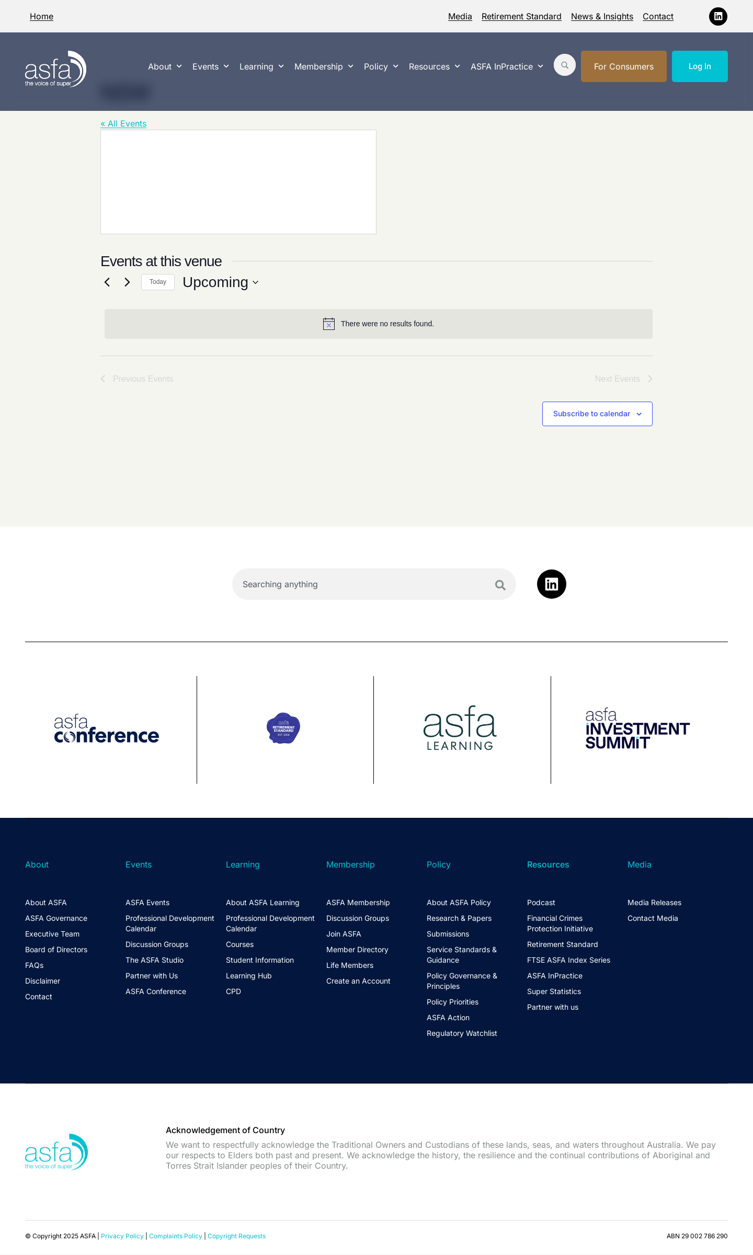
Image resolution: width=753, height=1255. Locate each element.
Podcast (541, 903)
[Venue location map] (238, 182)
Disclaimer (42, 981)
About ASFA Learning (263, 903)
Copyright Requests (237, 1237)
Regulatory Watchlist (462, 1034)
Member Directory (357, 950)
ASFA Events (147, 903)
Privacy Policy (122, 1237)
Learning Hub (249, 976)
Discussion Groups (157, 945)
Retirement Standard (522, 16)
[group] (111, 731)
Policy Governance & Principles (462, 981)
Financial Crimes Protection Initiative (560, 924)
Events (210, 66)
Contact (658, 16)
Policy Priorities (452, 1002)
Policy (381, 66)
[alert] (379, 323)
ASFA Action (448, 1018)
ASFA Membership (358, 903)
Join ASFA (343, 934)
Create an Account (358, 981)
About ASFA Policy (459, 903)
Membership (323, 66)
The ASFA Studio (155, 960)
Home (41, 16)
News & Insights (602, 16)
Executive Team (52, 934)
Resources (434, 66)
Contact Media (653, 919)
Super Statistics (554, 992)
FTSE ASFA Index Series (568, 960)
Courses (240, 945)
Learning (261, 66)
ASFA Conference (156, 992)
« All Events (123, 123)
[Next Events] (127, 282)
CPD (233, 992)
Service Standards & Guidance (462, 955)
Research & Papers (459, 919)
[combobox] (374, 585)
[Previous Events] (106, 282)
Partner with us (552, 1007)
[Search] (500, 586)
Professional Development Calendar (170, 924)
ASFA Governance (56, 919)
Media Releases (654, 903)
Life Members (349, 966)
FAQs (34, 966)
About (165, 66)
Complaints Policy (175, 1237)
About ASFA (46, 903)
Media (460, 16)
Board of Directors (56, 950)
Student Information (260, 960)
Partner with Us (152, 976)
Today (158, 282)
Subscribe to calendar (591, 414)
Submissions (448, 934)
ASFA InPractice (507, 66)
